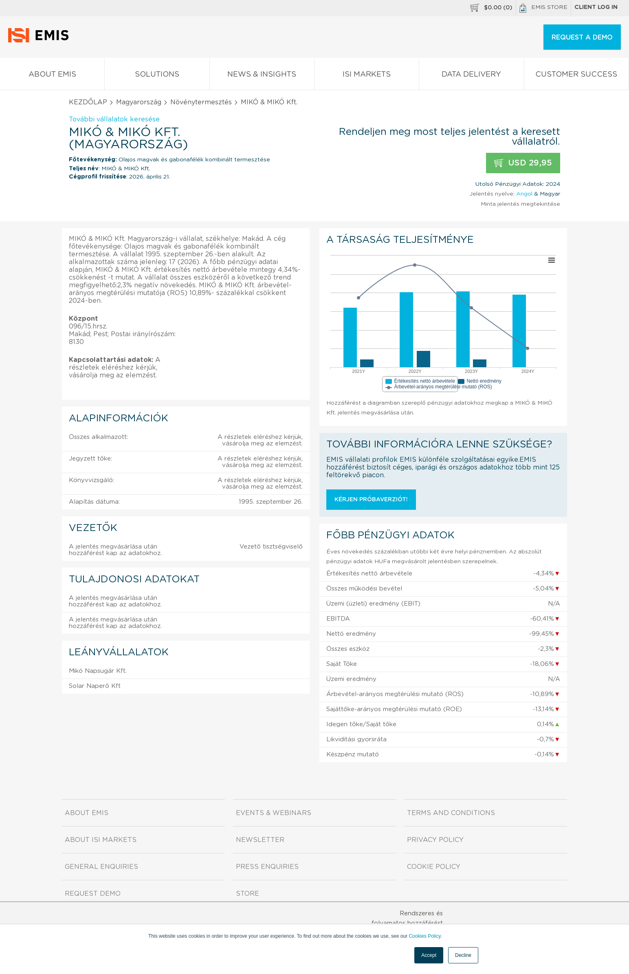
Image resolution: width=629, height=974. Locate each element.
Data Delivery (471, 76)
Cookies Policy (424, 936)
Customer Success (576, 76)
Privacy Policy (435, 840)
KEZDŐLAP (88, 102)
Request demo (93, 893)
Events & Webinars (273, 813)
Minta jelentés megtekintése (520, 204)
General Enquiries (101, 867)
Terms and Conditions (451, 813)
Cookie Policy (433, 867)
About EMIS (52, 76)
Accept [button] (428, 955)
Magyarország (138, 102)
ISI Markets (367, 76)
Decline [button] (463, 955)
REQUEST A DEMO (582, 37)
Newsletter (260, 840)
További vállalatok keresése (114, 119)
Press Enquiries (267, 867)
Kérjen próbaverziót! (371, 499)
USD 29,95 (523, 163)
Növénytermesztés (201, 102)
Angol (524, 194)
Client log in (596, 7)
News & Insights (262, 76)
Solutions (157, 76)
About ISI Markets (100, 840)
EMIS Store (543, 8)
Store (247, 893)
